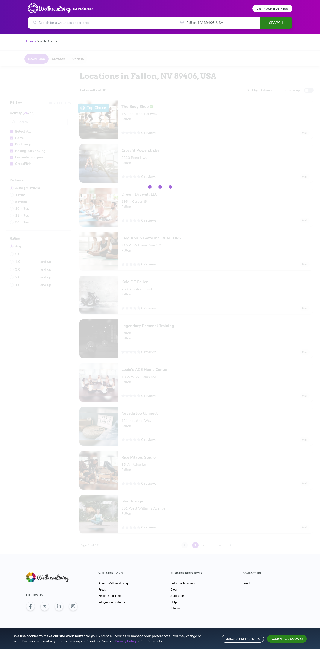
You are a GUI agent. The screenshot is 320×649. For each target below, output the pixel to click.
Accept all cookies (287, 639)
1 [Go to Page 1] (194, 545)
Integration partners (111, 602)
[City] (218, 23)
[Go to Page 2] (229, 545)
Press (102, 590)
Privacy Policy (125, 641)
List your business (182, 583)
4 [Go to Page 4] (219, 545)
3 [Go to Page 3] (210, 545)
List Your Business (272, 9)
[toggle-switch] (309, 90)
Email (246, 583)
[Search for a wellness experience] (102, 23)
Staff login (177, 596)
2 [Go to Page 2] (202, 545)
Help (173, 602)
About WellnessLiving (113, 583)
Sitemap (175, 608)
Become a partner (110, 596)
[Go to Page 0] (183, 545)
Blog (173, 590)
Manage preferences (242, 639)
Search (276, 22)
